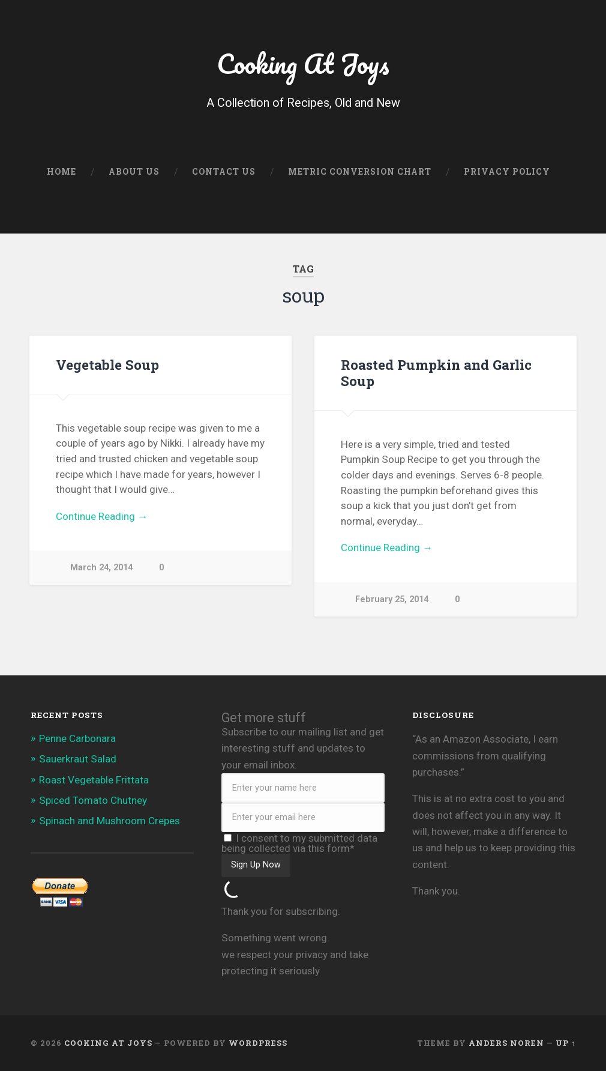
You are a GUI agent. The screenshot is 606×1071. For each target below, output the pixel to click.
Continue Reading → (102, 516)
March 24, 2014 (101, 568)
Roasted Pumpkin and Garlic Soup (436, 372)
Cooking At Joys (303, 63)
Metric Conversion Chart (359, 171)
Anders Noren (506, 1043)
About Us (134, 171)
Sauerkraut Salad (77, 759)
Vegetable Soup (107, 364)
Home (61, 171)
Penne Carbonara (77, 738)
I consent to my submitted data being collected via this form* (299, 843)
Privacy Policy (507, 171)
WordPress (258, 1043)
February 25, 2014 (391, 599)
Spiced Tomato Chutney (93, 800)
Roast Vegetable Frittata (94, 780)
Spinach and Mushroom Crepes (109, 821)
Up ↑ (565, 1043)
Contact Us (224, 171)
